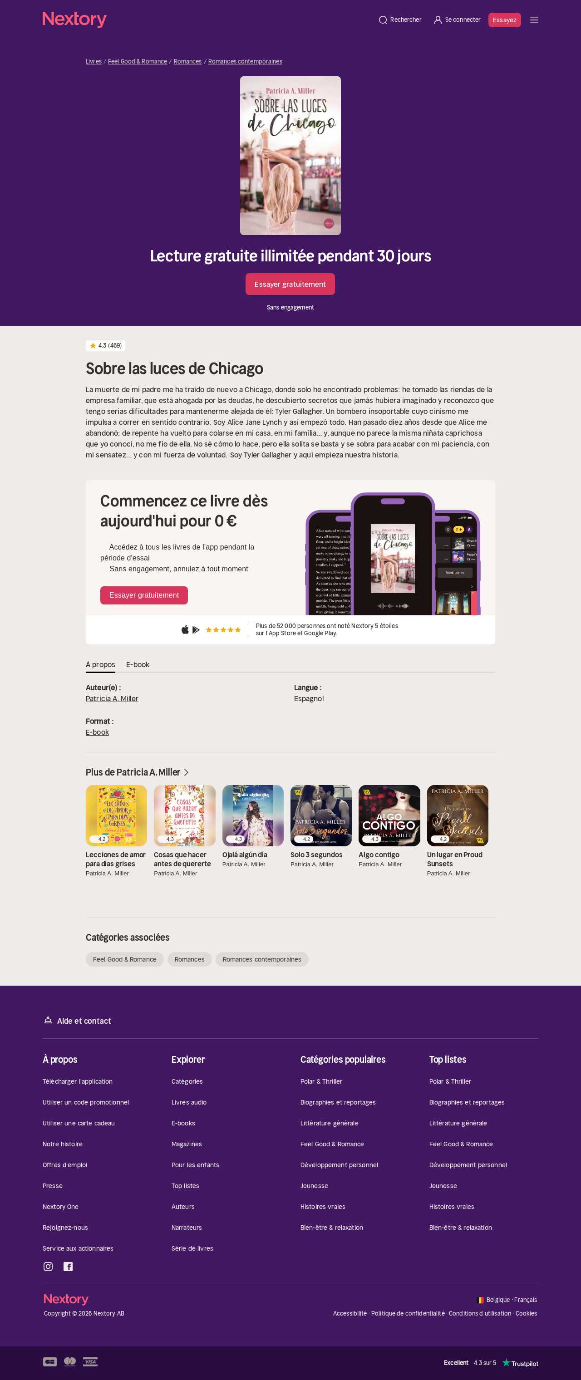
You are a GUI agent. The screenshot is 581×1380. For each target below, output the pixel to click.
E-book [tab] (137, 664)
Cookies (526, 1313)
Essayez (505, 20)
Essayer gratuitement (290, 284)
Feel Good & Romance (137, 61)
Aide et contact (77, 1020)
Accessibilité (350, 1313)
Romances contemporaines (245, 61)
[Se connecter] (457, 20)
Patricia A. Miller (112, 698)
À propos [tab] (100, 664)
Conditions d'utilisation (480, 1313)
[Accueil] (207, 20)
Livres (94, 61)
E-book (97, 732)
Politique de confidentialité (408, 1313)
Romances (188, 61)
